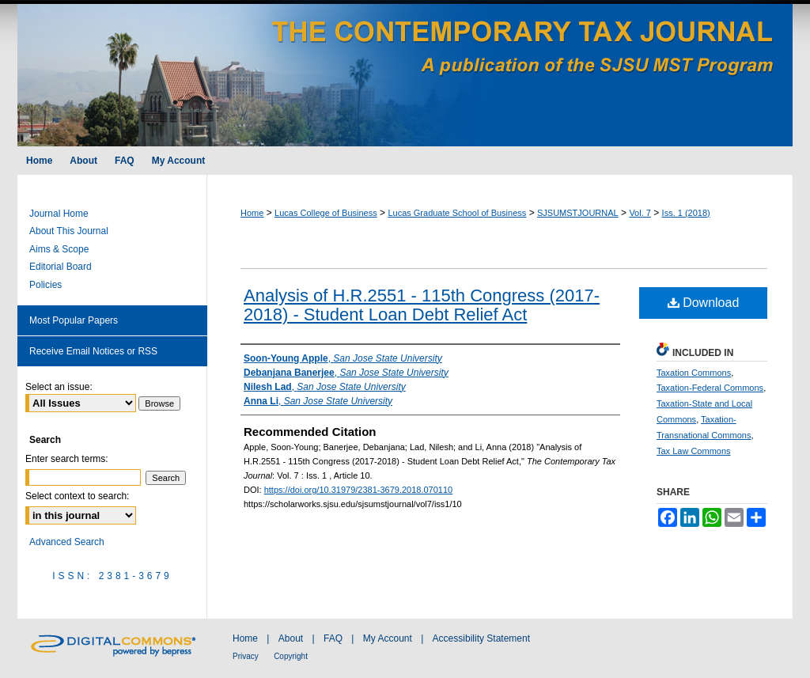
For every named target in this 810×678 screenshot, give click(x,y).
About (290, 638)
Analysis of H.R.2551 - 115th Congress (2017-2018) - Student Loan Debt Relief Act (422, 305)
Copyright (291, 656)
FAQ (333, 638)
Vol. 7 (640, 213)
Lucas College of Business (325, 213)
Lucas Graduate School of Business (457, 213)
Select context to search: (77, 496)
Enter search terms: (66, 458)
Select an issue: (59, 386)
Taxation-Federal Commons (710, 387)
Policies (45, 284)
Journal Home (59, 213)
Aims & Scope (59, 249)
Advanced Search (66, 541)
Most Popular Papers (73, 320)
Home (251, 213)
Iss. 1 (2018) (686, 213)
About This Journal (68, 231)
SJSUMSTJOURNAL (578, 213)
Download (704, 302)
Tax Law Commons (694, 451)
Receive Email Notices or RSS (93, 351)
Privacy (246, 656)
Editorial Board (60, 266)
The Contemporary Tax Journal (405, 73)
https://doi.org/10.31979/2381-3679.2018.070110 (358, 489)
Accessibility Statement (481, 638)
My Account (387, 638)
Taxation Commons (694, 372)
